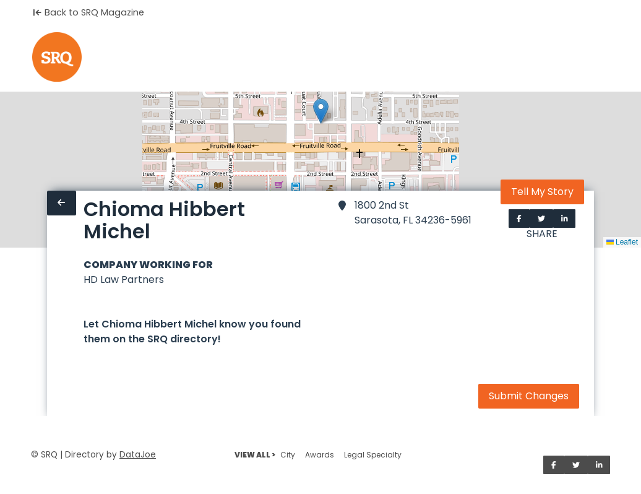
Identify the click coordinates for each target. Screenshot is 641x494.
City (287, 454)
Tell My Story (542, 191)
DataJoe (137, 455)
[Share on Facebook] (519, 218)
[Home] (57, 57)
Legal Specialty (373, 454)
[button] (321, 111)
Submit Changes (529, 396)
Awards (319, 454)
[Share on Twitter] (541, 218)
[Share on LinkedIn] (564, 218)
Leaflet (622, 242)
